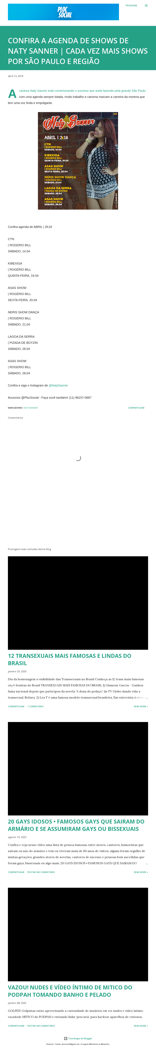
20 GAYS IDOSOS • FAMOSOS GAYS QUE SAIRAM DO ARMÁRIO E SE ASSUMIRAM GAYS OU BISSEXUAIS (76, 825)
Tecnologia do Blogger (78, 1038)
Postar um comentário (41, 872)
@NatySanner (58, 385)
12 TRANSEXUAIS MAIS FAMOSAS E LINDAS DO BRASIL (69, 659)
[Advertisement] (78, 521)
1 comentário (35, 706)
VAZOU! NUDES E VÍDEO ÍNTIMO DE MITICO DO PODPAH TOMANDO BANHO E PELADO (70, 991)
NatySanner (31, 407)
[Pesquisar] (131, 5)
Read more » (141, 706)
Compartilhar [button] (136, 407)
